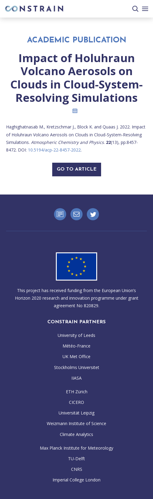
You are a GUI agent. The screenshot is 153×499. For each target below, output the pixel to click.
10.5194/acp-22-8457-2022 (54, 150)
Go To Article (77, 169)
